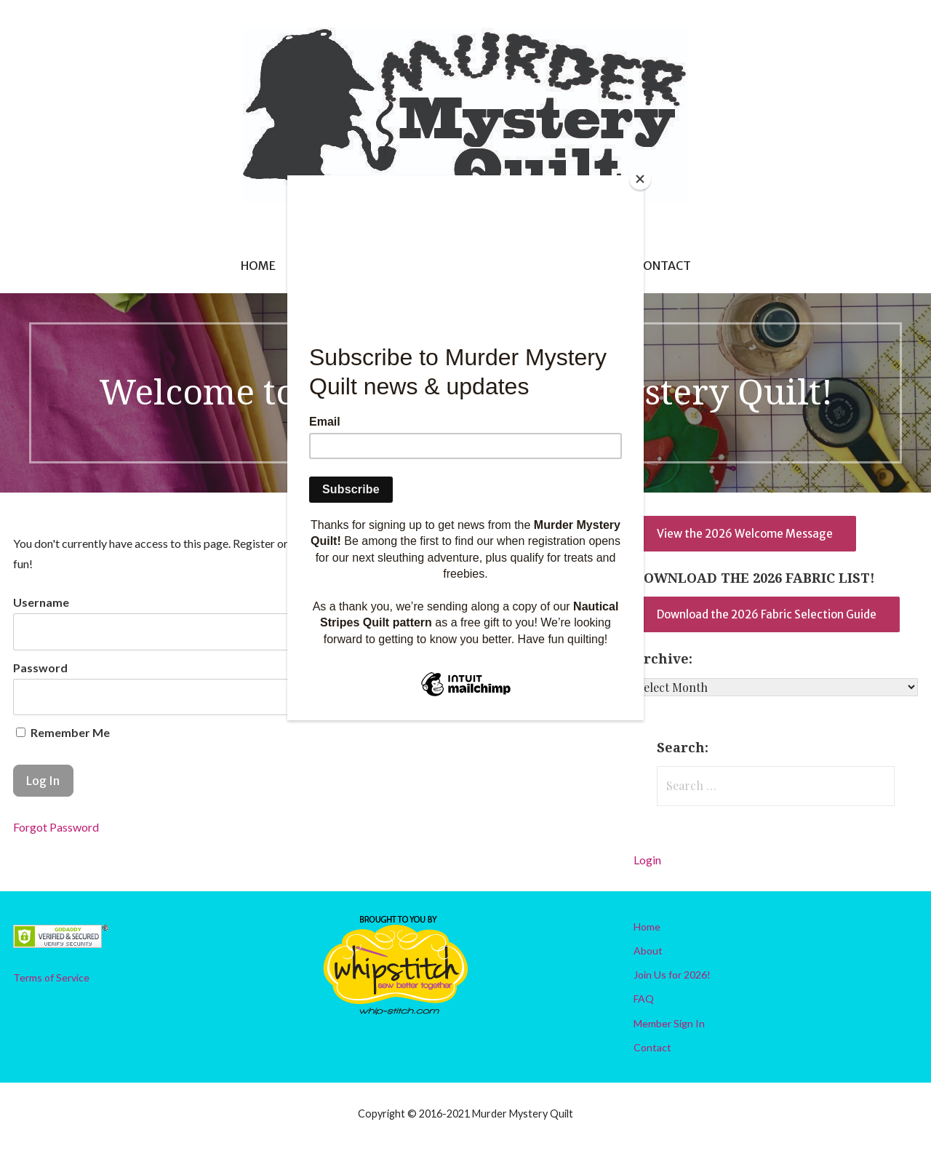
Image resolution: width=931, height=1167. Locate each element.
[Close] (640, 179)
